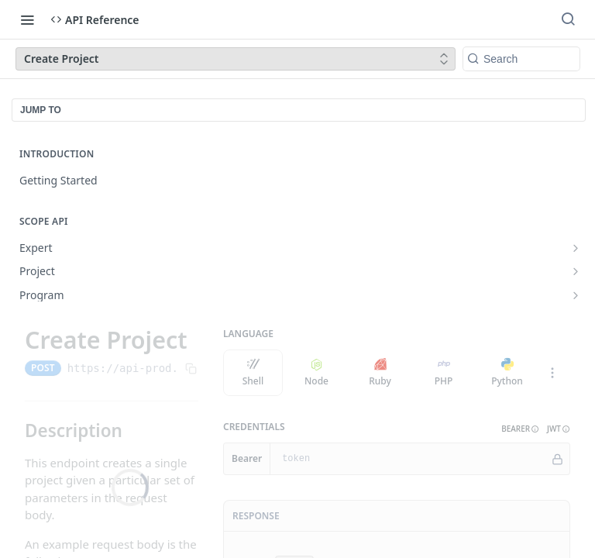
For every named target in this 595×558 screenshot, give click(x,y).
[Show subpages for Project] (575, 271)
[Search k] (521, 59)
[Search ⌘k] (568, 19)
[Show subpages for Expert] (575, 248)
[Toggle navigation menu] (27, 19)
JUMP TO (40, 110)
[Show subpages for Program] (575, 295)
